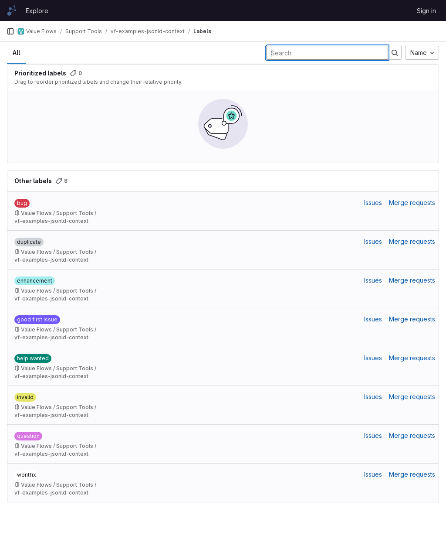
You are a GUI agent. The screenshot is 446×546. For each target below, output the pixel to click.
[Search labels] (327, 53)
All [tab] (16, 52)
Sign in (426, 10)
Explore (37, 10)
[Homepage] (12, 10)
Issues (373, 202)
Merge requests (412, 202)
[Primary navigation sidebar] (10, 31)
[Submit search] (395, 53)
